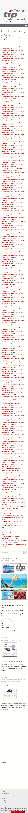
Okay (12, 811)
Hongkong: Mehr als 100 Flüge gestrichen (13, 517)
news (3, 791)
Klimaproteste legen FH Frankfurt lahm (12, 400)
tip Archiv (4, 802)
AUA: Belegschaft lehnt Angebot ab (11, 525)
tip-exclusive (5, 800)
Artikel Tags (12, 38)
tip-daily (4, 638)
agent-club (4, 795)
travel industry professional (14, 19)
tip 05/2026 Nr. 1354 (9, 558)
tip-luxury (4, 677)
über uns (4, 804)
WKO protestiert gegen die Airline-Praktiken (13, 510)
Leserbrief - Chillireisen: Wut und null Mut (13, 502)
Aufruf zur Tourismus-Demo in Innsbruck (13, 544)
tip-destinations (5, 793)
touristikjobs (5, 796)
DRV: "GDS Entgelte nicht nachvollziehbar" (13, 529)
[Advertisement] (14, 3)
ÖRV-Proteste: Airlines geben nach (11, 532)
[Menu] (26, 25)
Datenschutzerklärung (20, 811)
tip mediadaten (7, 805)
